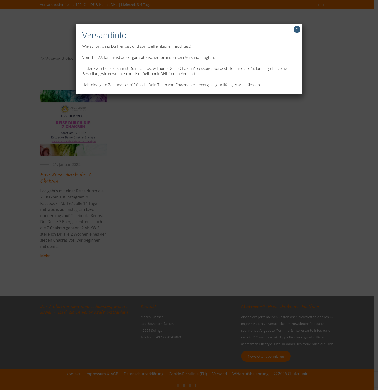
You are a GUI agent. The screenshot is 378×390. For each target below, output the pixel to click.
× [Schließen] (297, 29)
